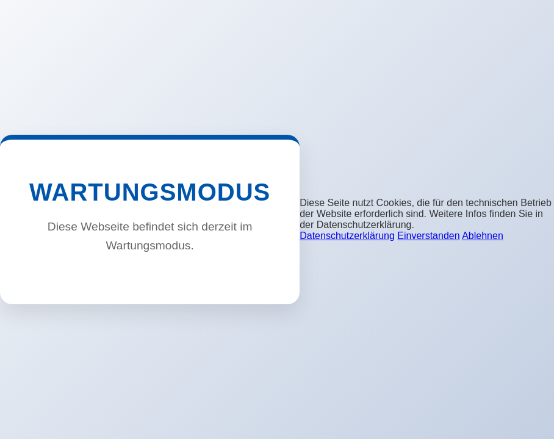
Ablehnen (482, 235)
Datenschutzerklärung (347, 235)
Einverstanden (428, 235)
